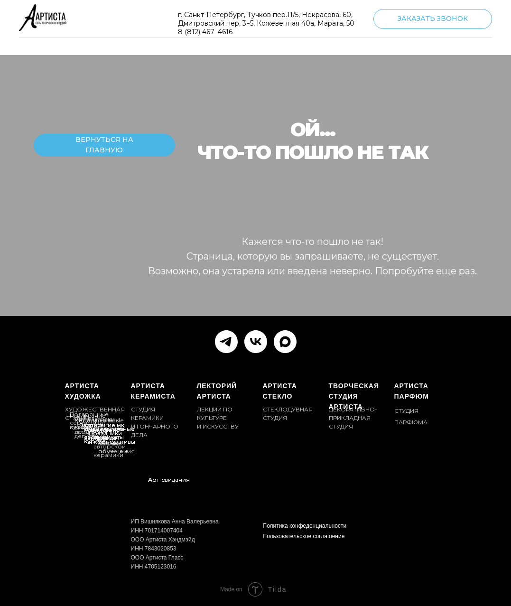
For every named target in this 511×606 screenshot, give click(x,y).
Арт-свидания (169, 479)
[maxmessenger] (285, 341)
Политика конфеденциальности (305, 525)
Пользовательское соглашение (304, 536)
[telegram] (226, 341)
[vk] (255, 341)
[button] (432, 19)
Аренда (104, 437)
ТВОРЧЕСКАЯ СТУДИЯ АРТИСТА (354, 396)
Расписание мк (101, 425)
